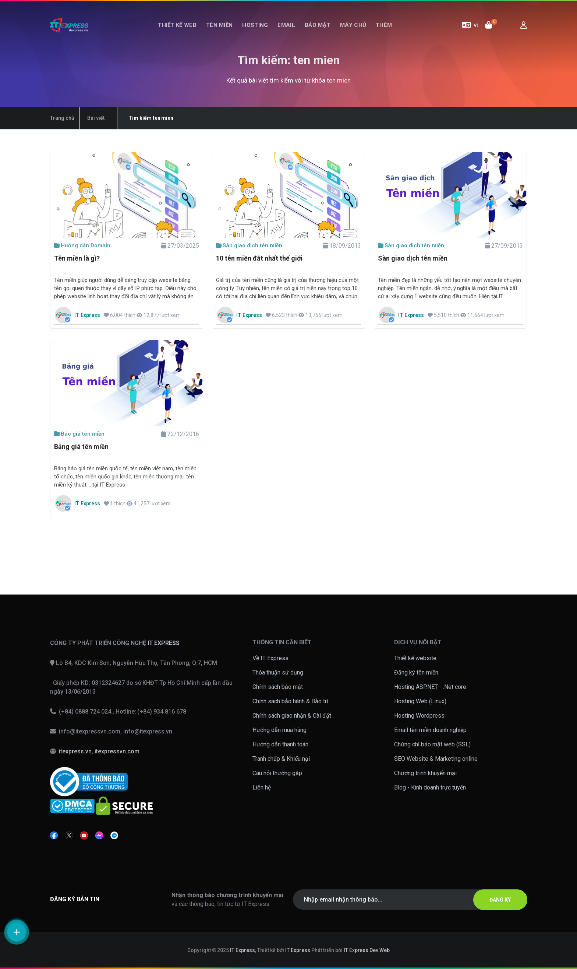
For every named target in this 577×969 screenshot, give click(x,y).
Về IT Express (270, 658)
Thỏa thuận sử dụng (277, 672)
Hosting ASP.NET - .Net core (430, 686)
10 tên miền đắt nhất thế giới (259, 258)
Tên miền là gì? (77, 258)
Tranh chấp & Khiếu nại (281, 758)
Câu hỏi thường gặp (277, 773)
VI (470, 25)
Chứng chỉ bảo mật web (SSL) (432, 744)
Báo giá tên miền (79, 434)
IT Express (242, 950)
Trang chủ (62, 118)
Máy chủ (353, 25)
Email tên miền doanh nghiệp (430, 729)
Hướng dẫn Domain (82, 245)
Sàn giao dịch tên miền (249, 245)
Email (286, 25)
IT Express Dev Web (367, 950)
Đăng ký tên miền (416, 672)
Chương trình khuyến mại (425, 773)
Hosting (255, 25)
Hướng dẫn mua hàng (279, 729)
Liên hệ (261, 787)
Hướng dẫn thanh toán (280, 744)
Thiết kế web (177, 25)
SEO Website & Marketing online (436, 758)
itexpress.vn (75, 751)
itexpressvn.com (117, 751)
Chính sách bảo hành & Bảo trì (290, 701)
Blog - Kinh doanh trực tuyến (430, 787)
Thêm (384, 25)
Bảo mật (317, 25)
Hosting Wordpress (419, 715)
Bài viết (96, 118)
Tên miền (219, 25)
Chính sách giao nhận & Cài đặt (291, 715)
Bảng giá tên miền (81, 446)
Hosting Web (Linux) (420, 701)
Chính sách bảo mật (277, 686)
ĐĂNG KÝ (500, 900)
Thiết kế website (415, 658)
